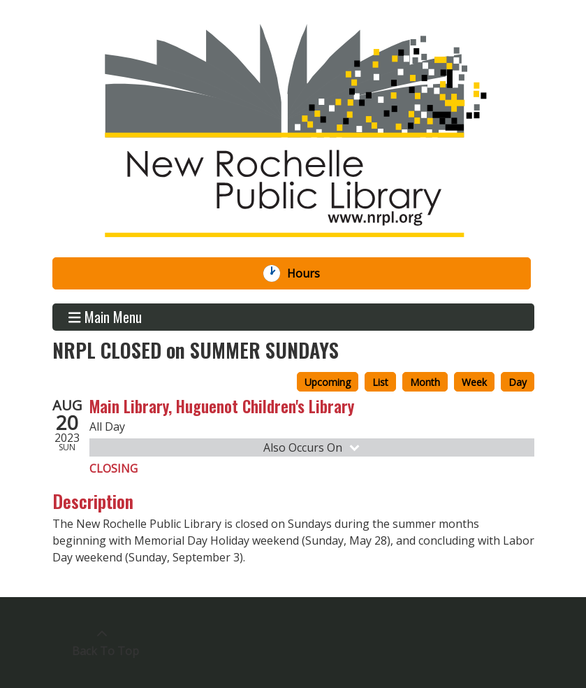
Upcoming (328, 382)
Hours (310, 273)
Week (474, 382)
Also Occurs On (312, 447)
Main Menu (105, 317)
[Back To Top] (102, 642)
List (380, 382)
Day (517, 382)
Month (425, 382)
